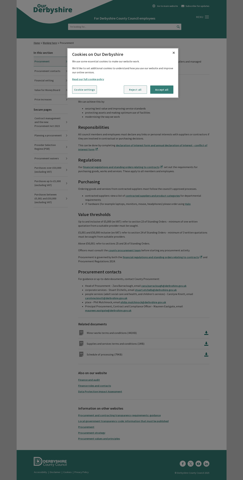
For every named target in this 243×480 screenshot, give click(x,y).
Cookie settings (84, 89)
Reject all (135, 89)
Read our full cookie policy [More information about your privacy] (88, 79)
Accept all (161, 89)
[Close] (173, 53)
